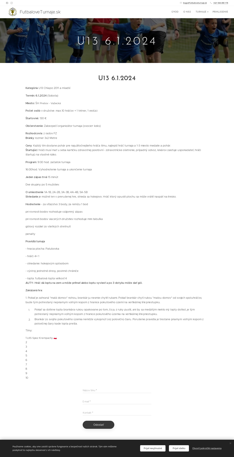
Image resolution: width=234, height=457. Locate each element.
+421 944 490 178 (220, 2)
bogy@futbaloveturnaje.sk (195, 2)
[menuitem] (177, 12)
